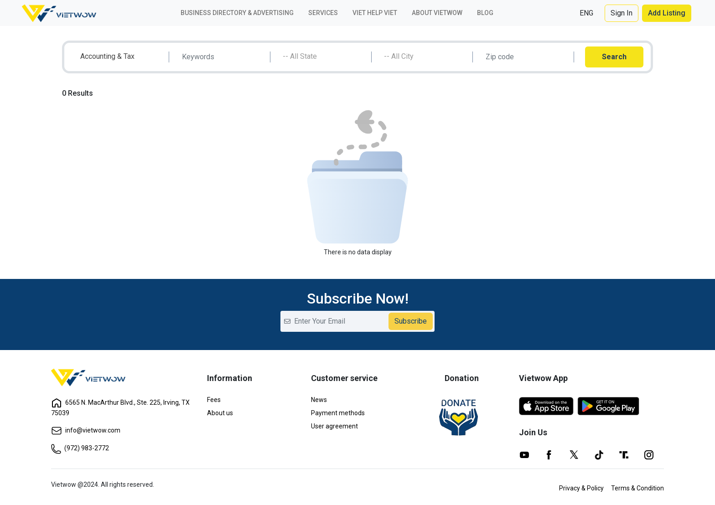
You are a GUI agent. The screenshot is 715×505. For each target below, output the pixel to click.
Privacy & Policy (581, 488)
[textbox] (324, 56)
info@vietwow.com (85, 430)
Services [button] (323, 12)
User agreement (334, 426)
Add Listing (666, 13)
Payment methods (338, 413)
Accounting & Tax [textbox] (107, 56)
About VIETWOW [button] (437, 12)
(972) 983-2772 (80, 448)
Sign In (621, 13)
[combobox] (122, 56)
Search (614, 56)
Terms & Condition (637, 488)
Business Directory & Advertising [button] (237, 12)
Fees (214, 399)
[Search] (223, 57)
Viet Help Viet (374, 12)
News (319, 399)
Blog (485, 12)
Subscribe (410, 321)
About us (220, 413)
